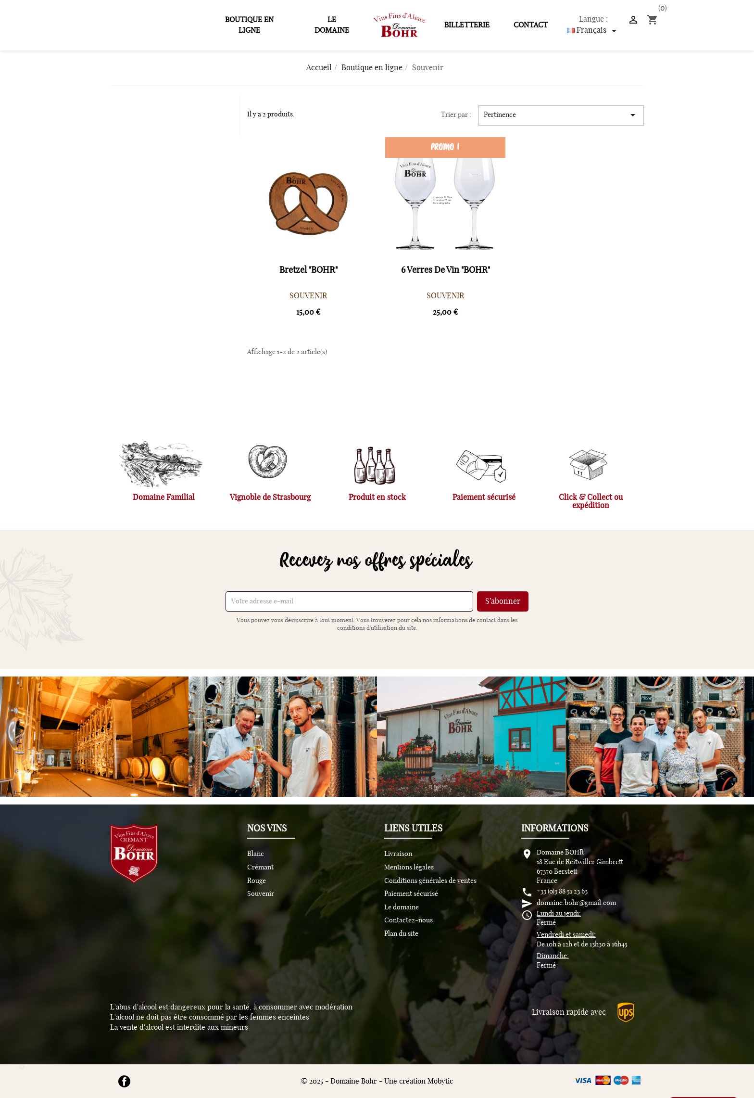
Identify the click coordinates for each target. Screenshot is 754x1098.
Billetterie (467, 25)
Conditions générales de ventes (430, 881)
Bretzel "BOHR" (308, 270)
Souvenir (260, 894)
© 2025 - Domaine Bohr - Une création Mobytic (377, 1081)
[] (633, 19)
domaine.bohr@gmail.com (576, 903)
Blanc (255, 854)
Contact (531, 25)
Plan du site (401, 934)
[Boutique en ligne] (371, 68)
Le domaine (331, 25)
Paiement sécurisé (411, 894)
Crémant (260, 867)
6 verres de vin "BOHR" (445, 270)
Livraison (398, 854)
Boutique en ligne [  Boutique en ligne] (249, 25)
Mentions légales (409, 867)
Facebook (124, 1081)
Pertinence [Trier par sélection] (561, 115)
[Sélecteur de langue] (593, 31)
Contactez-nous (408, 920)
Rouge (256, 881)
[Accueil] (319, 68)
